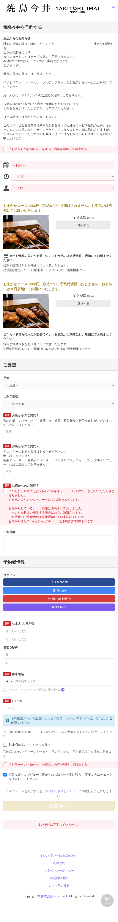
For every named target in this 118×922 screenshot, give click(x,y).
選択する (84, 225)
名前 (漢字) (10, 647)
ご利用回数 (10, 396)
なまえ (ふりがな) (19, 623)
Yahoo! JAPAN (59, 599)
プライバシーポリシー (59, 870)
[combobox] (8, 681)
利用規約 (59, 863)
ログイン (9, 575)
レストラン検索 (59, 885)
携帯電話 (13, 674)
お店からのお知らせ (16, 38)
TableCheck (59, 607)
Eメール (13, 701)
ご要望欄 (9, 532)
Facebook (59, 582)
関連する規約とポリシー (62, 791)
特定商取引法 (59, 878)
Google (59, 590)
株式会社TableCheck (54, 896)
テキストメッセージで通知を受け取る (35, 690)
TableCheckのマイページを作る (27, 745)
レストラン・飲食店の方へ (59, 855)
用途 (6, 378)
